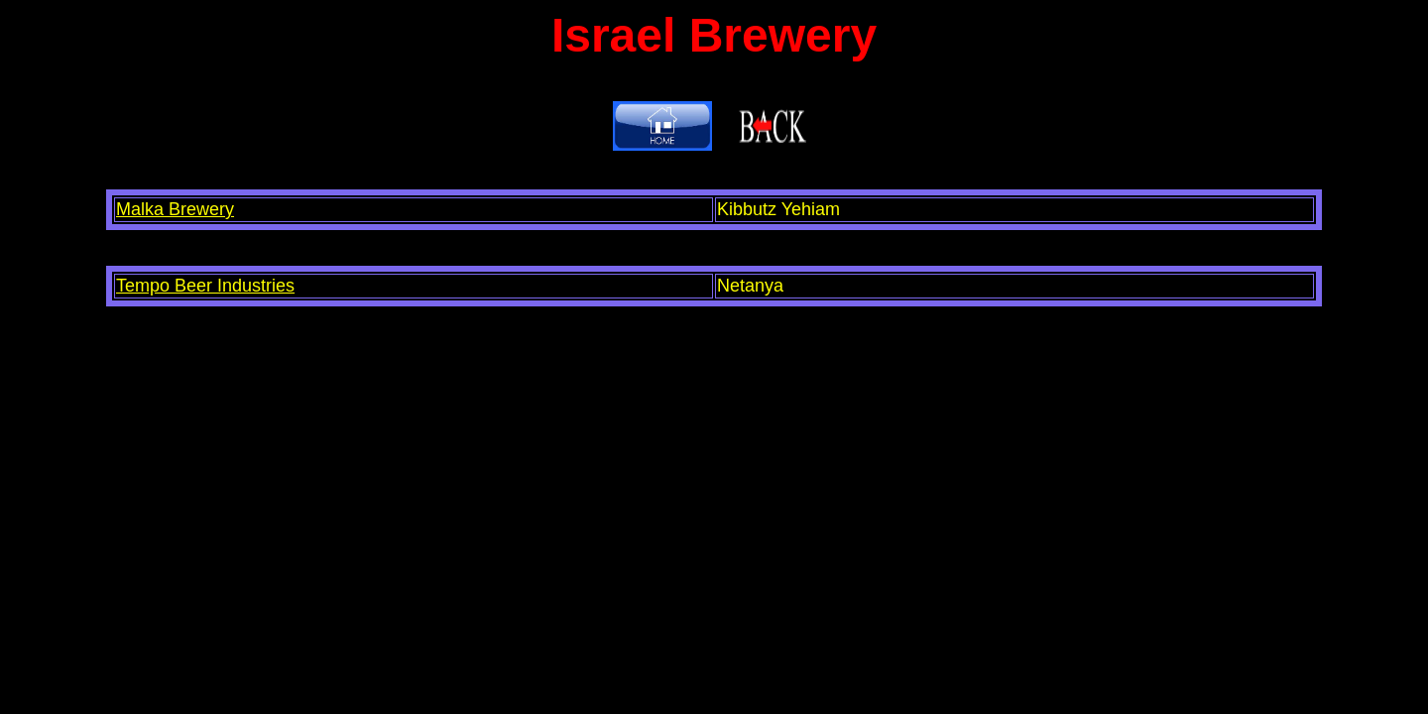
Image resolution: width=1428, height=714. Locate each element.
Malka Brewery (175, 209)
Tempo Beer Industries (205, 286)
